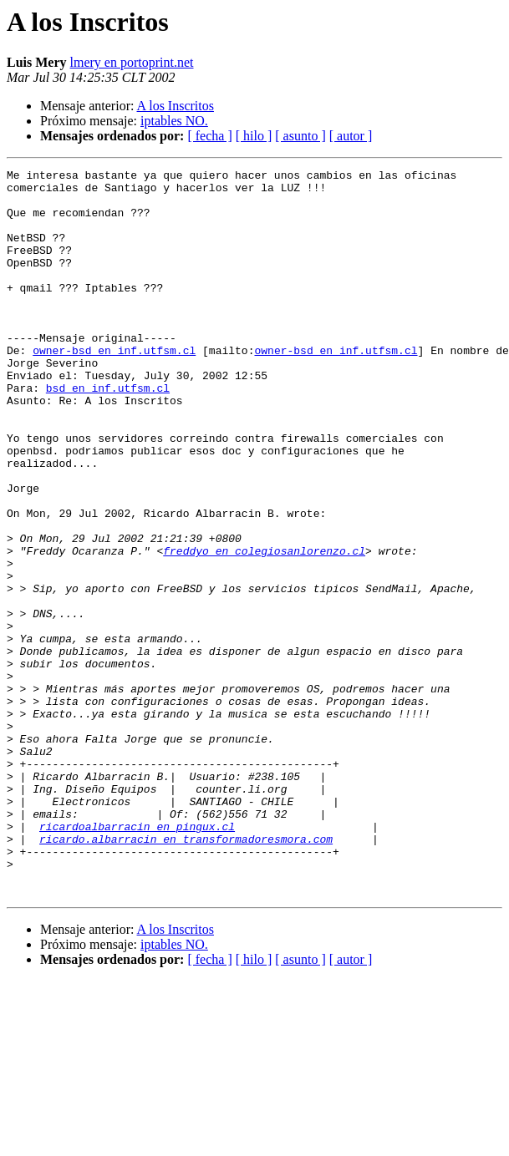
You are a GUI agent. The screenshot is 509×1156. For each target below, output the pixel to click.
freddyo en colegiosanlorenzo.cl (264, 628)
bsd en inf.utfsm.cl (108, 432)
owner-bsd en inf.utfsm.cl (114, 387)
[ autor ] (351, 136)
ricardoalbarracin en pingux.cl (137, 958)
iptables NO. (174, 121)
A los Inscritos (175, 106)
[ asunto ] (300, 136)
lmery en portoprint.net (132, 62)
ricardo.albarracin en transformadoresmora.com (186, 973)
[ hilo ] (254, 136)
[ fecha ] (209, 136)
